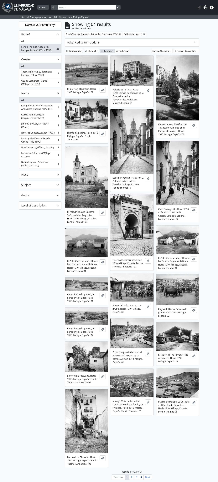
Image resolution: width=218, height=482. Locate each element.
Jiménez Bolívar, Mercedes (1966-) (40, 125)
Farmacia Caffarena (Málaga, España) (40, 155)
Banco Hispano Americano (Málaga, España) (40, 164)
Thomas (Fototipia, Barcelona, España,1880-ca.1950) (40, 73)
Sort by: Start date (161, 51)
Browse (42, 7)
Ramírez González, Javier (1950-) (40, 133)
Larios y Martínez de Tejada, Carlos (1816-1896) (40, 140)
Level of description (33, 205)
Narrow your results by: (40, 25)
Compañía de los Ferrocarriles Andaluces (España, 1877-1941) (40, 107)
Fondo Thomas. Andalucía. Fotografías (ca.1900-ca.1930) (40, 48)
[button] (199, 7)
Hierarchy (91, 51)
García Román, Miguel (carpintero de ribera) (40, 116)
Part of (25, 34)
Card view (107, 51)
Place (24, 174)
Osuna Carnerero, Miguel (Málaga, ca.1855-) (40, 82)
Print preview (73, 51)
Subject (26, 185)
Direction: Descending (185, 51)
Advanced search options (83, 42)
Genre (25, 195)
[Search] (87, 7)
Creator (26, 59)
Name (25, 93)
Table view (122, 51)
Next (147, 477)
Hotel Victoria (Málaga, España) (40, 148)
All (22, 41)
